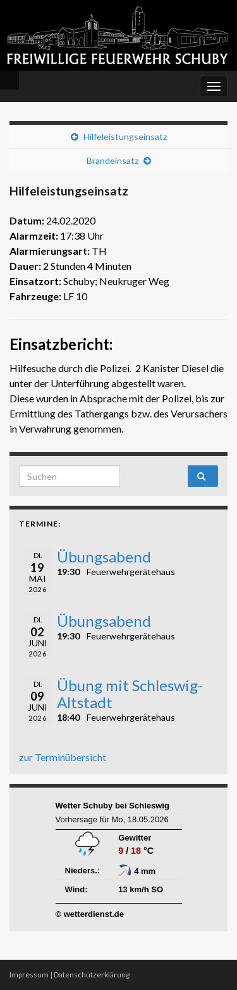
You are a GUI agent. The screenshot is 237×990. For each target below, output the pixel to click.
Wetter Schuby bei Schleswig (112, 805)
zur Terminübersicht (62, 757)
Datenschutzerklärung (92, 974)
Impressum (29, 974)
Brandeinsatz (112, 160)
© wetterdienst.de (90, 914)
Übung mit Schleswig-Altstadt (130, 693)
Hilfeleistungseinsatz (125, 136)
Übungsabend (104, 556)
